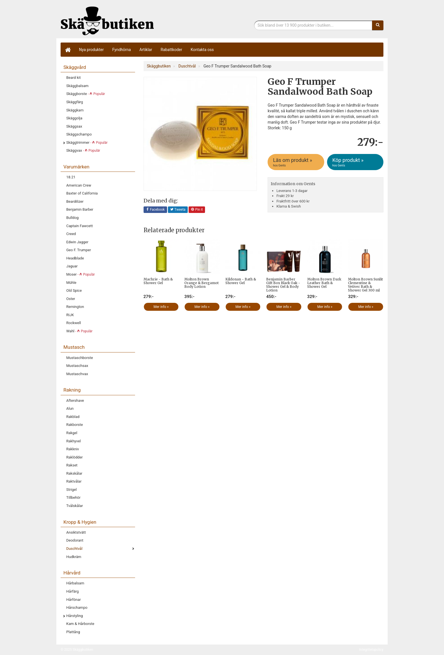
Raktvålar (74, 481)
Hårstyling (74, 616)
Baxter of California (82, 193)
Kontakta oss (202, 49)
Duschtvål (74, 548)
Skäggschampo (79, 134)
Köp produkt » (355, 162)
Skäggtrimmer (87, 142)
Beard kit (73, 77)
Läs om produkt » (296, 162)
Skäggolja (74, 118)
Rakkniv (72, 449)
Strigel (71, 489)
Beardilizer (75, 201)
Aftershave (75, 400)
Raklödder (74, 457)
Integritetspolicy (371, 650)
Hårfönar (73, 599)
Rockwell (73, 323)
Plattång (73, 632)
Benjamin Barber (79, 209)
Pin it (197, 210)
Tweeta (177, 210)
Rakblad (73, 417)
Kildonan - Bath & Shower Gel (240, 281)
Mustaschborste (79, 358)
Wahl (79, 331)
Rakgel (71, 433)
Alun (70, 408)
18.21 (71, 177)
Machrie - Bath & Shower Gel (158, 281)
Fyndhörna (121, 49)
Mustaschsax (77, 366)
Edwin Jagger (77, 242)
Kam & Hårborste (80, 624)
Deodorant (74, 540)
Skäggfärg (74, 102)
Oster (70, 299)
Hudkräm (73, 557)
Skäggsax (74, 126)
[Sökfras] (313, 25)
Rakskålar (74, 473)
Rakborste (74, 424)
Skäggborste (85, 94)
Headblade (75, 258)
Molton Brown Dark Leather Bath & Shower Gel (324, 283)
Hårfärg (72, 591)
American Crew (78, 185)
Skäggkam (75, 110)
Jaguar (72, 266)
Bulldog (72, 217)
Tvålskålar (74, 506)
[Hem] (68, 50)
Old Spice (74, 290)
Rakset (72, 465)
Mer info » (160, 307)
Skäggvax (83, 150)
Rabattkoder (171, 49)
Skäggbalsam (77, 86)
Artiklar (145, 49)
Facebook (155, 210)
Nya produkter (91, 49)
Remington (75, 307)
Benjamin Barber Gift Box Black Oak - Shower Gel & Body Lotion (283, 285)
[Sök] (377, 25)
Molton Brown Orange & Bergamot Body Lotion (201, 283)
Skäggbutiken (107, 20)
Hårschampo (76, 607)
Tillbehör (73, 497)
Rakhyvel (73, 441)
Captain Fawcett (79, 226)
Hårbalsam (75, 583)
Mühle (71, 282)
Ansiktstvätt (76, 532)
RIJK (70, 315)
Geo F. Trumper (78, 250)
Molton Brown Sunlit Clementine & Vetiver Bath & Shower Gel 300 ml (365, 285)
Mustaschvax (77, 374)
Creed (71, 234)
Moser (80, 274)
